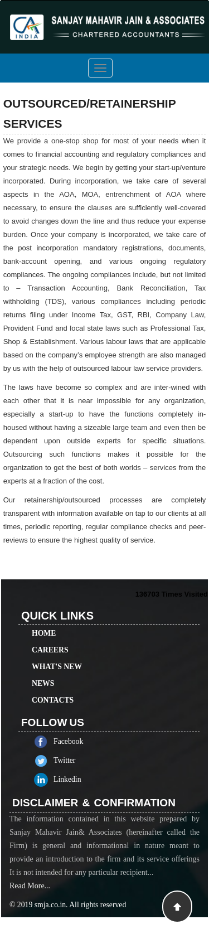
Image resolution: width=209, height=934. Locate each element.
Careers (50, 637)
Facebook (81, 741)
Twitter (77, 760)
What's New (57, 654)
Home (44, 620)
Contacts (53, 687)
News (43, 670)
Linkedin (80, 779)
